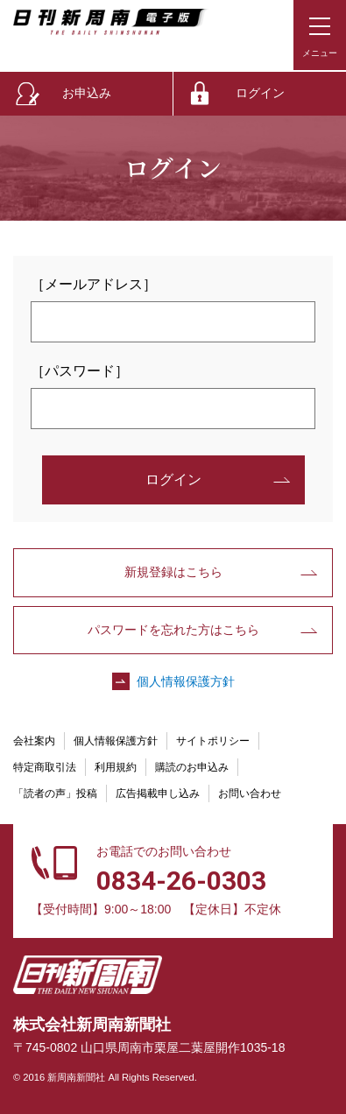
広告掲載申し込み (158, 793)
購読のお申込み (192, 767)
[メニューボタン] (319, 35)
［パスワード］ (80, 370)
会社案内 (34, 741)
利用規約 (116, 767)
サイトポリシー (213, 741)
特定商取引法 (44, 767)
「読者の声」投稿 (55, 793)
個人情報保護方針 (186, 681)
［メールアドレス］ (94, 284)
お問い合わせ (249, 793)
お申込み (86, 93)
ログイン (260, 93)
